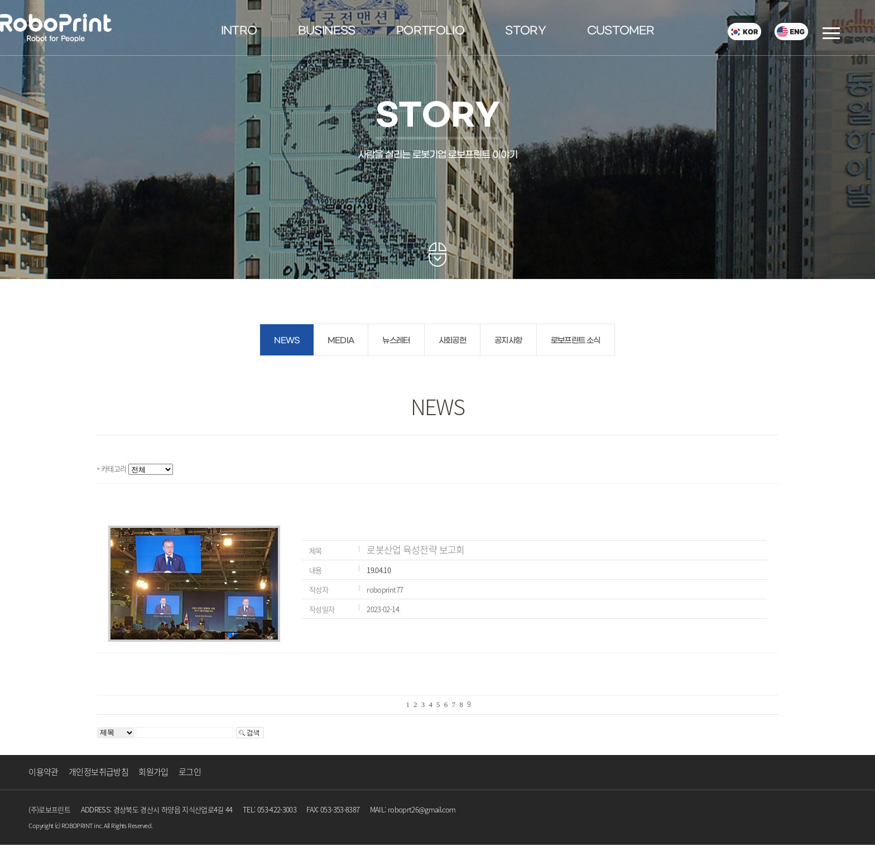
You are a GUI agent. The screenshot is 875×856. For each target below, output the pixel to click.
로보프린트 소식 (575, 340)
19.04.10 (379, 570)
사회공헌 (452, 340)
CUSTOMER (621, 31)
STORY (525, 31)
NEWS (286, 340)
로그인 (190, 772)
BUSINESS (326, 31)
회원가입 (153, 772)
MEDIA (341, 340)
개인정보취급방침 (98, 772)
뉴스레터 (396, 340)
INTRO (239, 31)
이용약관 (43, 772)
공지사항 (508, 340)
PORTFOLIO (430, 31)
